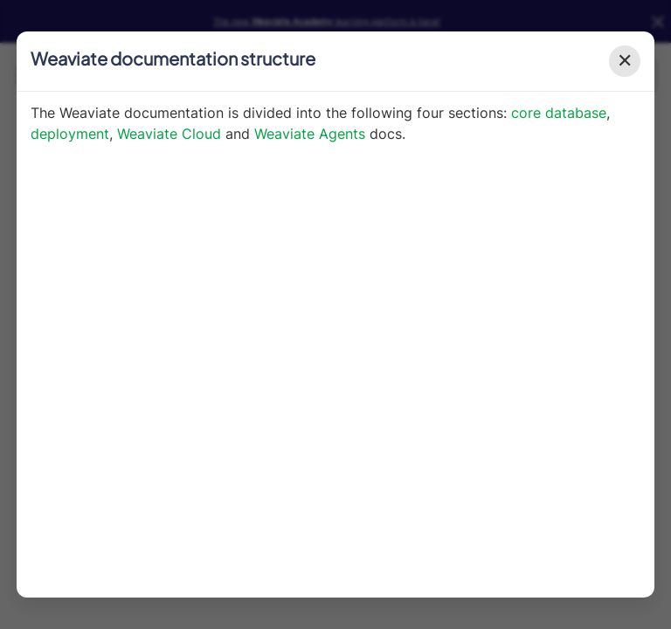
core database (558, 112)
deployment (70, 133)
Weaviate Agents (309, 133)
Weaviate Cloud (169, 133)
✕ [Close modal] (625, 61)
